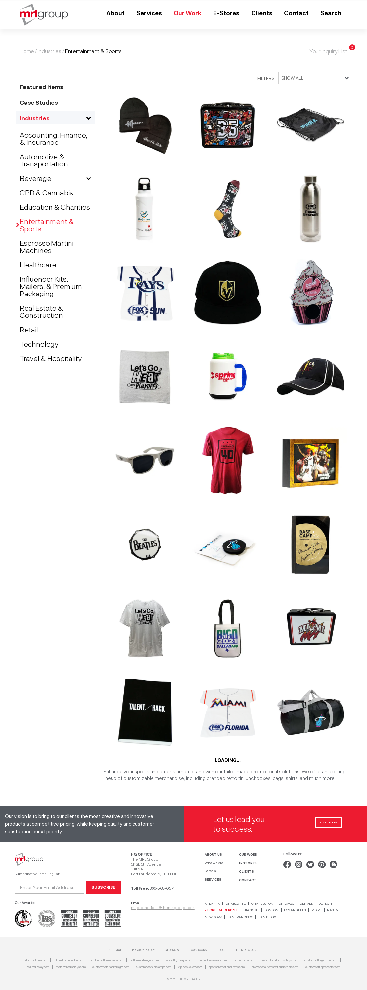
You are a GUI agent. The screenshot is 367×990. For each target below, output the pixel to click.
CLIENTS (246, 871)
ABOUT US (213, 854)
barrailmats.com (244, 960)
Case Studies (39, 102)
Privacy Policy (143, 950)
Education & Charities (55, 206)
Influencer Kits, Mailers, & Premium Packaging (51, 286)
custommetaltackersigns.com (110, 967)
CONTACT (247, 880)
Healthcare (38, 264)
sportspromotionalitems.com (227, 967)
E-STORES (248, 863)
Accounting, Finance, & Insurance (53, 138)
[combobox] (313, 78)
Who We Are (214, 863)
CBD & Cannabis (46, 192)
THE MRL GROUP (246, 950)
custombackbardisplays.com (279, 960)
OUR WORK (248, 854)
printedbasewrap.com (213, 960)
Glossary (172, 950)
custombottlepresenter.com (322, 967)
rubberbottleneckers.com (107, 960)
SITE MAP (115, 950)
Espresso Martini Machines (46, 246)
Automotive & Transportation (44, 160)
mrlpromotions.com (35, 960)
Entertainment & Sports (47, 225)
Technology (39, 343)
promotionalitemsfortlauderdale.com (275, 967)
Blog (220, 950)
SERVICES (213, 879)
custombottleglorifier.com (320, 960)
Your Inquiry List (328, 51)
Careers (210, 871)
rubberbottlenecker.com (69, 960)
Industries (49, 51)
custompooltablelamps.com (153, 967)
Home (27, 51)
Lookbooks (198, 950)
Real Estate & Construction (41, 311)
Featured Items (41, 86)
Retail (29, 329)
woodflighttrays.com (179, 960)
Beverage (35, 177)
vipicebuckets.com (190, 967)
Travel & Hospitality (51, 358)
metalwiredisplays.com (71, 967)
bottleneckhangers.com (144, 960)
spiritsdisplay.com (38, 967)
